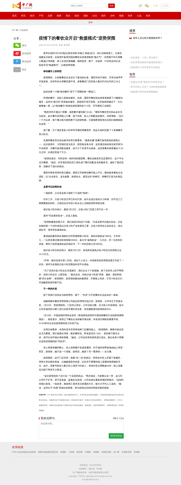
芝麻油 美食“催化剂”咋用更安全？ (147, 82)
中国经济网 (106, 452)
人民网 (71, 452)
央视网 (63, 452)
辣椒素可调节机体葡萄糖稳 (144, 92)
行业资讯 (24, 30)
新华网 (79, 452)
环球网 (137, 452)
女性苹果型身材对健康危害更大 (146, 62)
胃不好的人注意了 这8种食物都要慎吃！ (147, 87)
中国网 (88, 452)
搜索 (112, 6)
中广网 (15, 30)
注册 (155, 6)
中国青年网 (126, 452)
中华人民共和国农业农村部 (24, 452)
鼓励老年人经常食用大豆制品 (145, 67)
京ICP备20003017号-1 (90, 480)
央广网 (116, 452)
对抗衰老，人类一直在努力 (144, 57)
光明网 (96, 452)
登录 (165, 6)
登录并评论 (116, 436)
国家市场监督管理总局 (48, 452)
